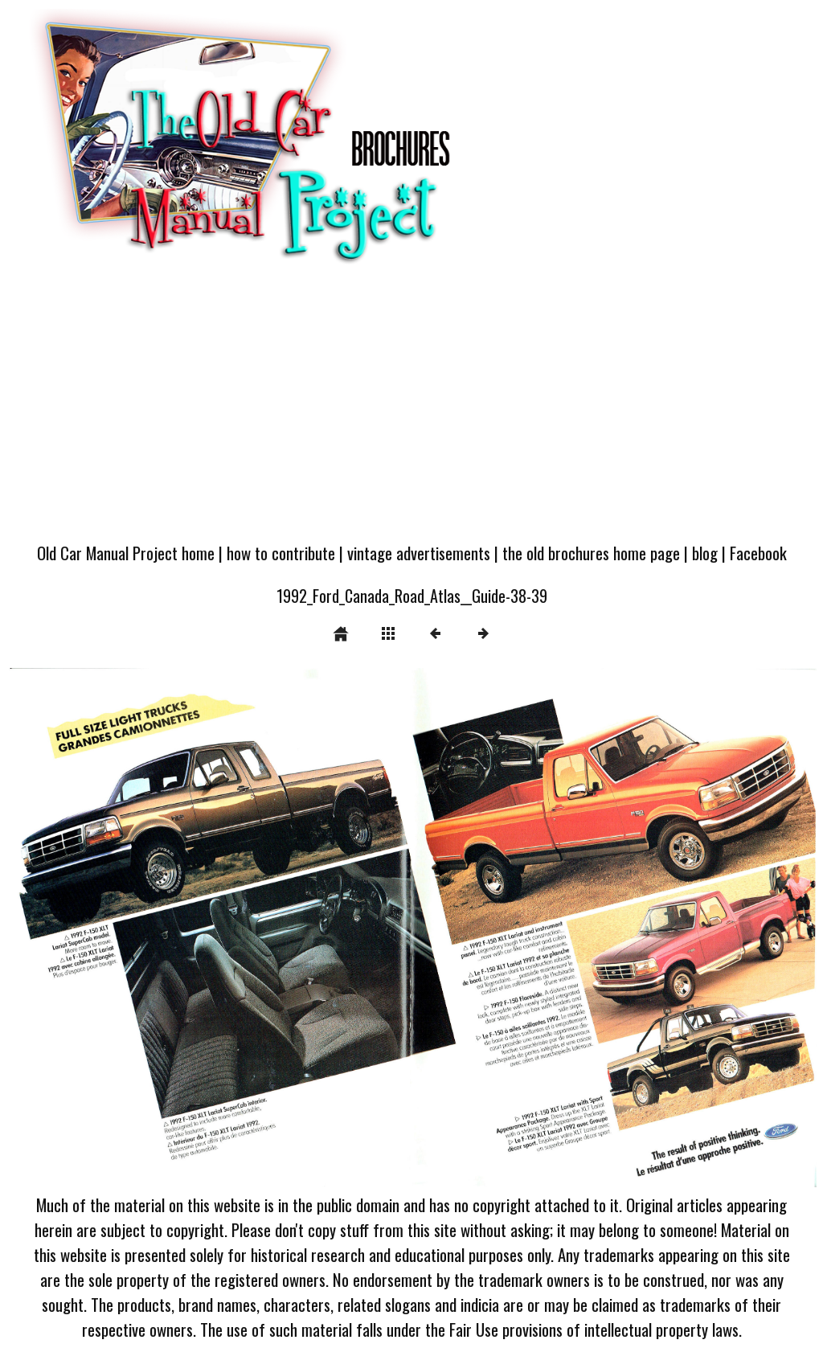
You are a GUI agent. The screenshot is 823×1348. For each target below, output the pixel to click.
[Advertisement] (411, 410)
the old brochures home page (591, 552)
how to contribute (281, 552)
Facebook (758, 552)
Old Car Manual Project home (126, 552)
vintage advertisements (418, 552)
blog (705, 552)
